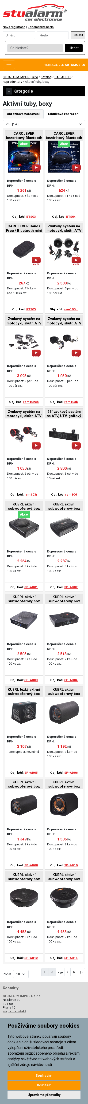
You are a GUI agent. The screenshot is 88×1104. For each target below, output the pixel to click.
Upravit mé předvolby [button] (44, 1095)
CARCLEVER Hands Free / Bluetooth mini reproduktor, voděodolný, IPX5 (24, 228)
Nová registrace (14, 27)
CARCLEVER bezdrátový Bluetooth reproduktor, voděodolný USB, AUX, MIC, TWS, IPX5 (64, 136)
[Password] (53, 35)
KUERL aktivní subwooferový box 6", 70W (64, 692)
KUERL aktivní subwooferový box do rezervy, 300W (64, 877)
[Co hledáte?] (35, 48)
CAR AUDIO (62, 77)
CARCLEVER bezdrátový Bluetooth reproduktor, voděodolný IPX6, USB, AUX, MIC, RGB (24, 136)
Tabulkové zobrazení (63, 114)
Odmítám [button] (44, 1085)
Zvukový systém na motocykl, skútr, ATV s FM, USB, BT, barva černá (63, 321)
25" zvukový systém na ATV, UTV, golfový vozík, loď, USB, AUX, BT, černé (64, 414)
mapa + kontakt (14, 1011)
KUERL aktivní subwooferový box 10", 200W (64, 599)
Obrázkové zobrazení (23, 114)
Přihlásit (78, 35)
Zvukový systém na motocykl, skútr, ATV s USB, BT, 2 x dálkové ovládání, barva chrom (24, 321)
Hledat (74, 48)
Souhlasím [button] (44, 1075)
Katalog (46, 77)
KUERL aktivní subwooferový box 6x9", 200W (64, 506)
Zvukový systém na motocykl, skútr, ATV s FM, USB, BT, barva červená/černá (24, 414)
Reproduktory (12, 81)
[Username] (19, 35)
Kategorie (19, 91)
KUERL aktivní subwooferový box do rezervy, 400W (24, 877)
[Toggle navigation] (9, 64)
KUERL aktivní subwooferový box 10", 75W (64, 784)
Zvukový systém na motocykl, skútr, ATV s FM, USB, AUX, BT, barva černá (63, 228)
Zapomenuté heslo (41, 27)
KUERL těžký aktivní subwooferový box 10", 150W (24, 692)
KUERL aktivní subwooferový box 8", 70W (24, 784)
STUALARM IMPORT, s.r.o (20, 77)
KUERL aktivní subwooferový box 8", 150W (24, 506)
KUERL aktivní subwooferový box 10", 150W (24, 599)
